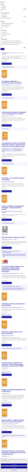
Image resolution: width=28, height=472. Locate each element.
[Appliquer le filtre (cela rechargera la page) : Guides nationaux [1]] (6, 33)
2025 (3, 7)
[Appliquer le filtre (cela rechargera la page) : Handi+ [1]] (4, 35)
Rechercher (25, 1)
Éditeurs (3, 21)
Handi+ (3, 35)
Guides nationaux (5, 33)
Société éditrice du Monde (7, 23)
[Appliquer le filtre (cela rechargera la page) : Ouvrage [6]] (4, 16)
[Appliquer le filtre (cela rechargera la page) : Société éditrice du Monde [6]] (8, 23)
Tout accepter (14, 464)
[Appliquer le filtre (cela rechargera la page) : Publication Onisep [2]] (6, 18)
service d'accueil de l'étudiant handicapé (10, 41)
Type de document (5, 13)
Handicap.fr (4, 26)
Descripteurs (4, 39)
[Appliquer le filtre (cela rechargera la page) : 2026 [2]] (4, 6)
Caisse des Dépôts (6, 25)
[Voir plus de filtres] (1, 10)
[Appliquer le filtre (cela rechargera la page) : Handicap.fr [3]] (5, 26)
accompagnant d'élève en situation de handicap (11, 42)
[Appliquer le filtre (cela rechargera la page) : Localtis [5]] (4, 32)
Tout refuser (14, 467)
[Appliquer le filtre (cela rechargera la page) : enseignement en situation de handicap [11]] (10, 44)
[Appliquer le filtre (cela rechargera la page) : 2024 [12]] (4, 9)
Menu (27, 1)
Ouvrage (4, 16)
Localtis (3, 32)
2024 (3, 9)
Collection (3, 30)
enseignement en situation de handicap (10, 44)
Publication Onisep (6, 18)
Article (3, 14)
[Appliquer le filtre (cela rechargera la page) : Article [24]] (4, 14)
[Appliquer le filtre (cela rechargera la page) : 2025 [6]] (4, 7)
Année (2, 4)
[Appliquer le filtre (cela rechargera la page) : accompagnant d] (12, 42)
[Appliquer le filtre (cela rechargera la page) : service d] (11, 41)
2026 (3, 6)
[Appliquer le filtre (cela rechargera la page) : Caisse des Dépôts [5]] (6, 25)
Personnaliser (14, 470)
